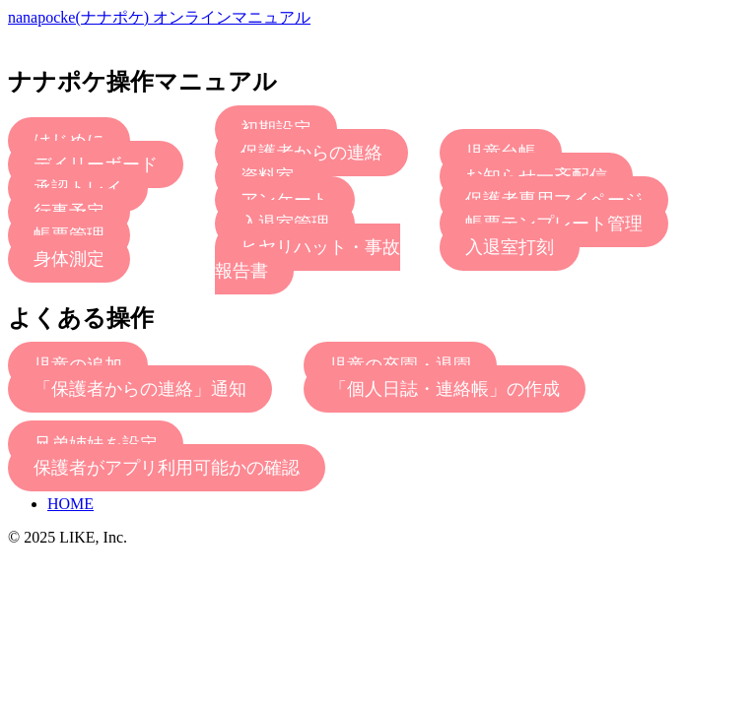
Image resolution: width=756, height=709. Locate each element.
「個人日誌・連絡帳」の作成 (444, 389)
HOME (70, 503)
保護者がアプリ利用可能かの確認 (167, 468)
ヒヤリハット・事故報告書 (307, 259)
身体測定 (69, 259)
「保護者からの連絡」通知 (140, 389)
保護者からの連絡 (311, 152)
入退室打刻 (509, 247)
